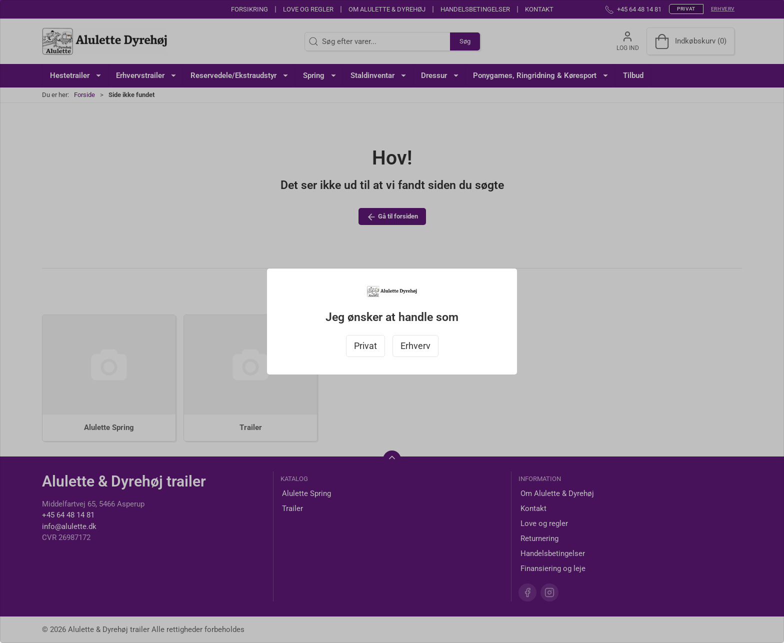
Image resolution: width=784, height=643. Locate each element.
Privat (365, 346)
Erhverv (415, 346)
